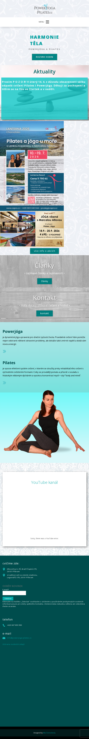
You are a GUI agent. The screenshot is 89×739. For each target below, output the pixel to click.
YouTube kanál (44, 482)
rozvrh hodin (44, 57)
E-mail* (14, 591)
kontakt (44, 313)
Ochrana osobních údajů (14, 644)
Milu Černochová (49, 733)
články (44, 281)
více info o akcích (44, 250)
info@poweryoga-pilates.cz (19, 638)
